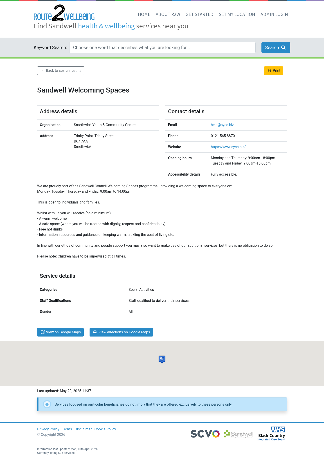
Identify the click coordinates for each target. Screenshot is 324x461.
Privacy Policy (48, 429)
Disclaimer (83, 429)
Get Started (199, 14)
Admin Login (274, 14)
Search (275, 47)
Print (273, 70)
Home (144, 14)
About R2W (168, 14)
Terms (67, 429)
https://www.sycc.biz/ (228, 147)
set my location (237, 14)
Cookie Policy (105, 429)
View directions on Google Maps (121, 332)
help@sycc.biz (222, 125)
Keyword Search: (50, 47)
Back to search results (60, 70)
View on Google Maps (60, 332)
